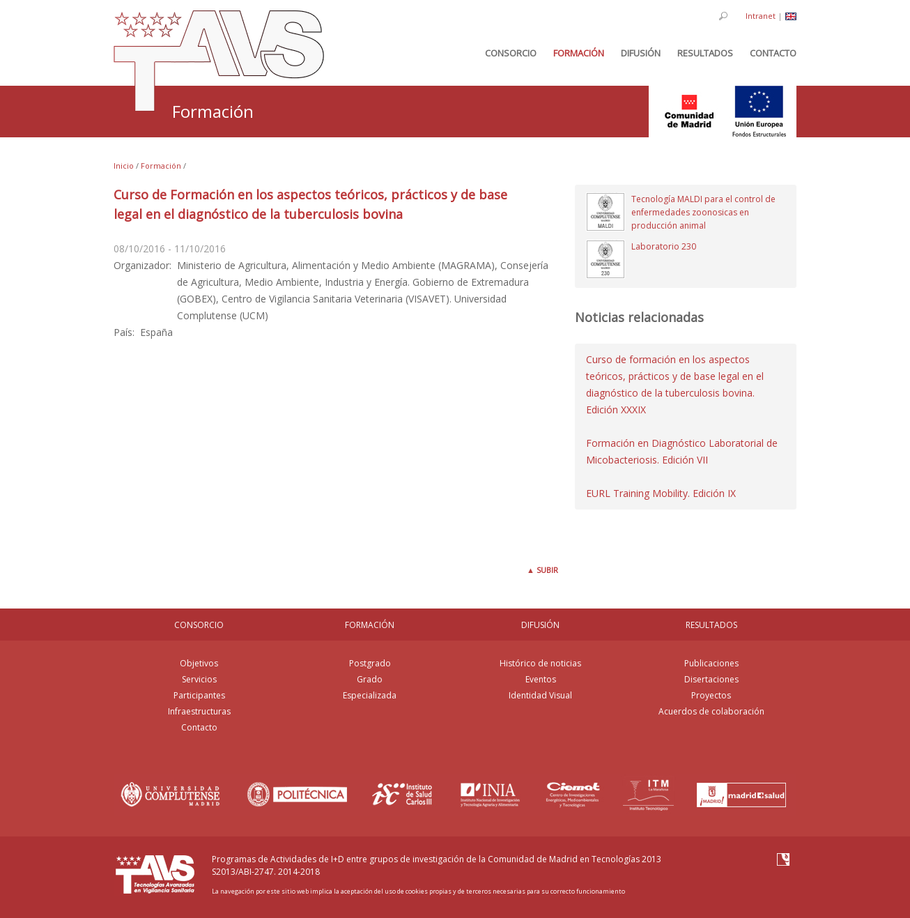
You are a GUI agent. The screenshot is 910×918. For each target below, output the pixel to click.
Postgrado (370, 663)
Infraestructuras (199, 711)
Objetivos (199, 663)
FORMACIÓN (369, 625)
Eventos (540, 679)
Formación (161, 165)
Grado (370, 679)
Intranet (761, 15)
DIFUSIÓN (540, 625)
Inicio (124, 165)
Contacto (199, 727)
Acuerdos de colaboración (711, 711)
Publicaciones (711, 663)
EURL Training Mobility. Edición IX (661, 493)
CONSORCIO (199, 625)
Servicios (199, 679)
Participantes (199, 695)
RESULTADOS (711, 625)
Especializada (369, 695)
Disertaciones (711, 679)
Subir (542, 570)
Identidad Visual (540, 695)
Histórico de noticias (540, 663)
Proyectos (711, 695)
